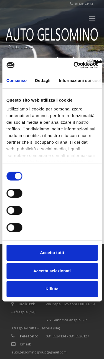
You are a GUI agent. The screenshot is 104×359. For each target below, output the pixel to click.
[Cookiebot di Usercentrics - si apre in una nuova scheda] (74, 65)
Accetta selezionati (52, 270)
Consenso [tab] (16, 80)
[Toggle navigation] (92, 18)
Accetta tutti (52, 252)
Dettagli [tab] (42, 80)
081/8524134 (81, 4)
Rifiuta (52, 288)
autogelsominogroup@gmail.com (39, 352)
